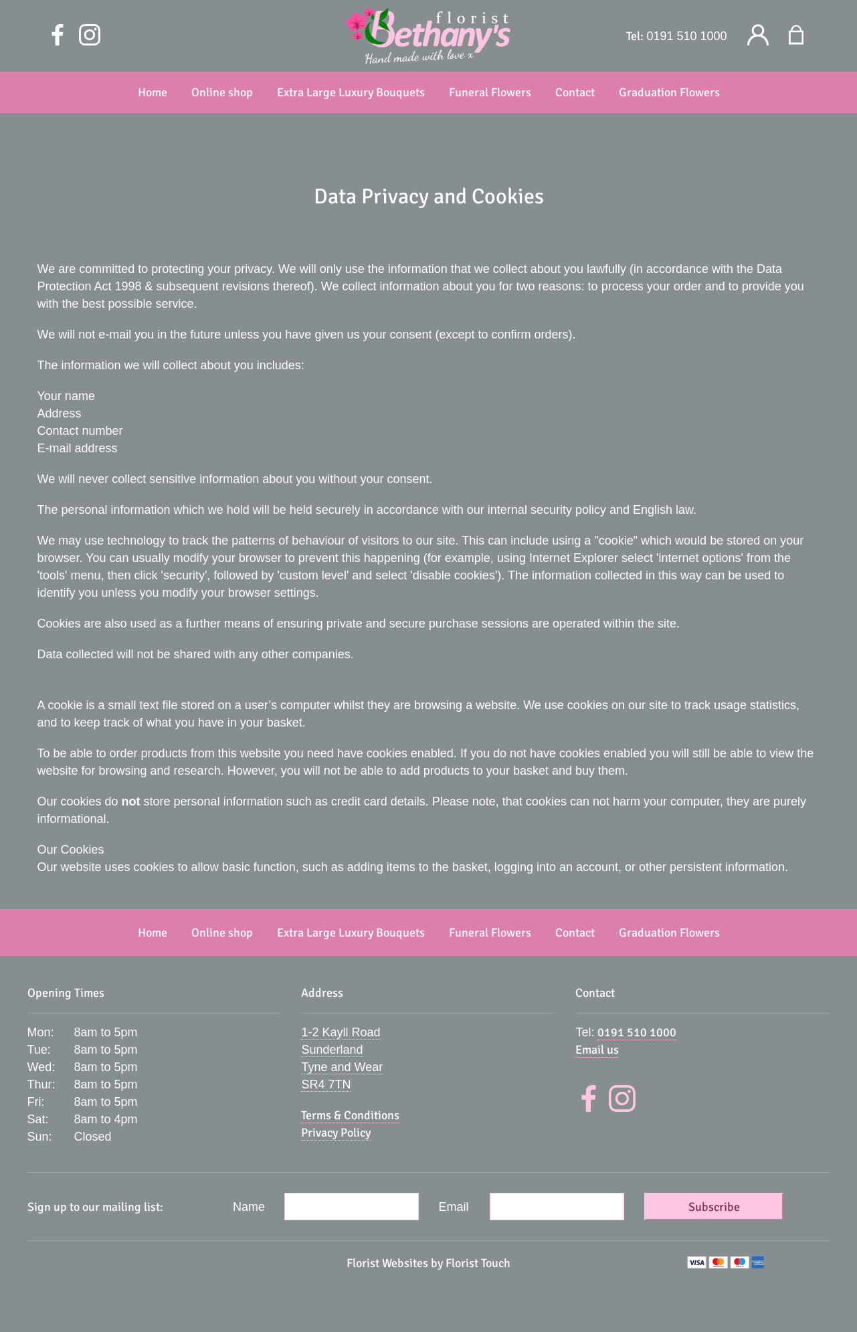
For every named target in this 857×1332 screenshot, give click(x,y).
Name (249, 1207)
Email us (597, 1049)
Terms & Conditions (350, 1115)
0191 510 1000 (686, 36)
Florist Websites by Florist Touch (428, 1263)
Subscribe (714, 1207)
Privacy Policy (336, 1132)
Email (454, 1207)
